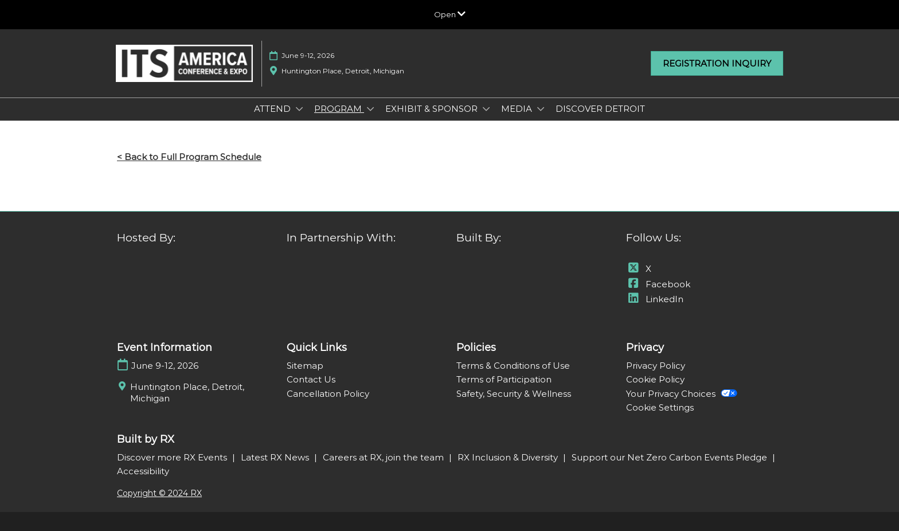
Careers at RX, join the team (384, 457)
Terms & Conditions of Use (513, 365)
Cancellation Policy (328, 393)
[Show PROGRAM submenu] (370, 109)
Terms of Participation (504, 379)
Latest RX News (276, 457)
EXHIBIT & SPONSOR (432, 108)
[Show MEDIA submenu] (540, 109)
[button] (717, 63)
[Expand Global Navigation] (450, 14)
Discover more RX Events (173, 457)
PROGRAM (339, 108)
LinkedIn (654, 299)
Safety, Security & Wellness (513, 393)
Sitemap (305, 365)
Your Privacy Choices (681, 393)
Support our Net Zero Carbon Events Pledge (670, 457)
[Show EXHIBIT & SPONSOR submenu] (486, 109)
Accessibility (143, 471)
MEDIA (517, 108)
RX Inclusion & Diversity (509, 457)
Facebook (658, 284)
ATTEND (273, 108)
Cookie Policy (655, 379)
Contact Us (311, 379)
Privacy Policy (655, 365)
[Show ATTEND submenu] (299, 109)
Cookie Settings (660, 407)
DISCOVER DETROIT (600, 108)
